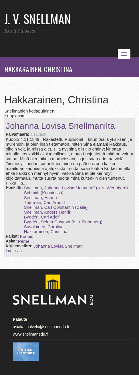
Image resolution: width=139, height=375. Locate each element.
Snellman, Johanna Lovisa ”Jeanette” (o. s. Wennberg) (76, 187)
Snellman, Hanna (40, 197)
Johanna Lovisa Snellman (58, 246)
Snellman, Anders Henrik (47, 212)
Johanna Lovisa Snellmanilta (60, 126)
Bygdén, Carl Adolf (41, 216)
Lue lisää (14, 250)
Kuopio (26, 236)
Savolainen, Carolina (43, 226)
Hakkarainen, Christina (45, 231)
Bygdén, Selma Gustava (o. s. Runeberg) (63, 221)
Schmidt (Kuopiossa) (43, 192)
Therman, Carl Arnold (44, 202)
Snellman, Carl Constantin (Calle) (56, 207)
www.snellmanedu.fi (30, 334)
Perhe (23, 241)
